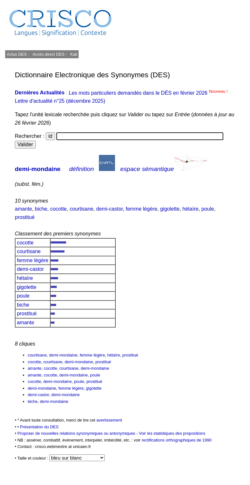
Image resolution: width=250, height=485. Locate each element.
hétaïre (190, 209)
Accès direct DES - (50, 54)
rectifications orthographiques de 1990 (177, 440)
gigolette (170, 209)
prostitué (24, 217)
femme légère (141, 209)
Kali (73, 54)
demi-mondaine (38, 169)
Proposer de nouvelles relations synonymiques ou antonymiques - (78, 433)
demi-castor (109, 209)
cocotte (58, 209)
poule (207, 209)
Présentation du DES (39, 426)
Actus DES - (18, 54)
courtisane (81, 209)
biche (41, 209)
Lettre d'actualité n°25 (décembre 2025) (60, 101)
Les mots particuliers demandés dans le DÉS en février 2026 (149, 93)
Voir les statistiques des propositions (172, 433)
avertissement (109, 420)
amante (23, 209)
